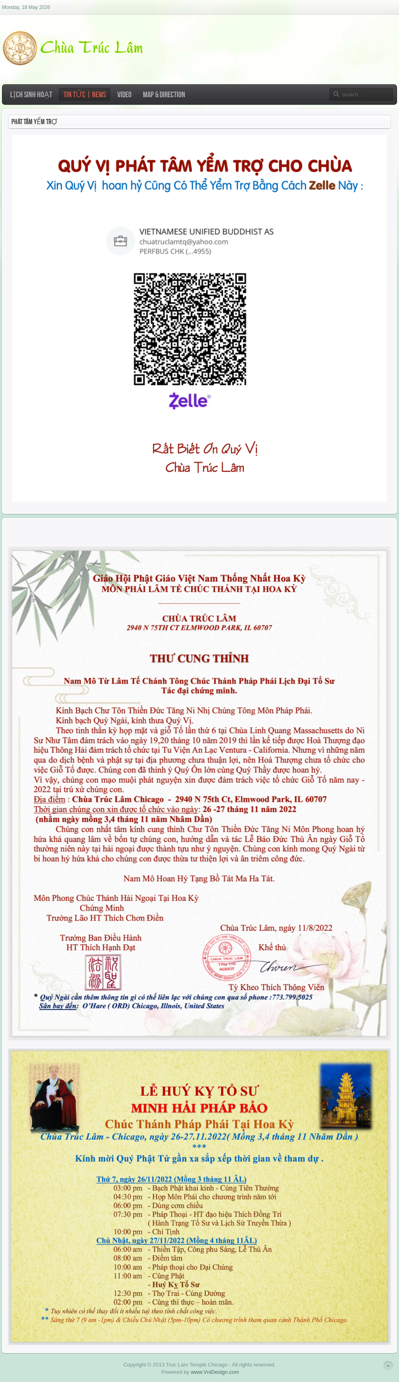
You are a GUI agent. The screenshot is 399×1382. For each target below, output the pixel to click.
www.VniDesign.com (215, 1372)
